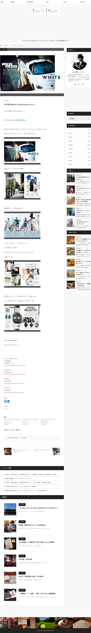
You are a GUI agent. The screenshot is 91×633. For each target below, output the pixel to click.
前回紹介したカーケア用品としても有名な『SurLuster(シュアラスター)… (83, 194)
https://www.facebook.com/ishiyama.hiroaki (15, 365)
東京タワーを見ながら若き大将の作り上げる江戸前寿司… (83, 200)
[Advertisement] (45, 26)
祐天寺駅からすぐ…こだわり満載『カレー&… (83, 262)
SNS (48, 2)
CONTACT (82, 2)
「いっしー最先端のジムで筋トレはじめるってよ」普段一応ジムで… (83, 182)
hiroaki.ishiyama (14, 437)
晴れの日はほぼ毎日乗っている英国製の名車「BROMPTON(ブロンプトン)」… (83, 216)
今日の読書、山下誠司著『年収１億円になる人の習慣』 (37, 542)
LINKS (64, 2)
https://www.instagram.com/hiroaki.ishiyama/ (15, 374)
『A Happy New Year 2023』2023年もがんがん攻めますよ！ (39, 508)
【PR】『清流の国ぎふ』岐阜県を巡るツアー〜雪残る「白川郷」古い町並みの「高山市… (31, 474)
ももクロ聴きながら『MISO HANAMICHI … (82, 273)
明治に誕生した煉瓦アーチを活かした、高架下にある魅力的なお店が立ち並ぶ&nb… (83, 289)
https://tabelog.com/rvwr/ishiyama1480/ (14, 392)
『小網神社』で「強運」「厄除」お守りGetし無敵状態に (37, 593)
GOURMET (79, 145)
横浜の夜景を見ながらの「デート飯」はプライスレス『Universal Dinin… (26, 490)
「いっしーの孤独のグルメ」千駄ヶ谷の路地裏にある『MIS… (83, 277)
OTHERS (3, 49)
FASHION (79, 141)
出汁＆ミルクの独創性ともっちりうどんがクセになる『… (83, 240)
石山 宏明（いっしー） (79, 72)
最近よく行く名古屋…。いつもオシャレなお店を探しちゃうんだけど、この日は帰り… (83, 256)
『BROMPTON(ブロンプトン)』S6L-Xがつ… (82, 222)
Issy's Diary (44, 630)
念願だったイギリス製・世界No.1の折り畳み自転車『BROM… (83, 226)
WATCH (79, 164)
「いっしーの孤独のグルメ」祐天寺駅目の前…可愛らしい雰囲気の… (83, 266)
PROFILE (13, 2)
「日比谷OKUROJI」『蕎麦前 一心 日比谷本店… (83, 284)
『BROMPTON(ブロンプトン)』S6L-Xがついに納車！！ (21, 486)
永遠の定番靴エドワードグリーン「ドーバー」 (18, 478)
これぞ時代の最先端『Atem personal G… (82, 178)
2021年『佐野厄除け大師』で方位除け (31, 576)
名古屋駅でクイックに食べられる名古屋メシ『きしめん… (83, 251)
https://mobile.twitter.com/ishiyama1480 (14, 383)
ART (79, 129)
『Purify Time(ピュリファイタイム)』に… (83, 189)
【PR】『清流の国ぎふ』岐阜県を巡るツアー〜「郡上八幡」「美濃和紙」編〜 (28, 482)
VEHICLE (79, 161)
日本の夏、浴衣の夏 (25, 559)
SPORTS (79, 153)
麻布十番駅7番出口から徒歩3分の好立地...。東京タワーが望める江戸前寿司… (83, 205)
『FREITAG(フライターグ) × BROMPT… (83, 211)
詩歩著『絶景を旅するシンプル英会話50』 (32, 525)
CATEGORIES (30, 2)
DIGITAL (79, 137)
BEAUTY (79, 133)
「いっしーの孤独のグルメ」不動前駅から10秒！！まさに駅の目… (83, 244)
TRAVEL (79, 157)
